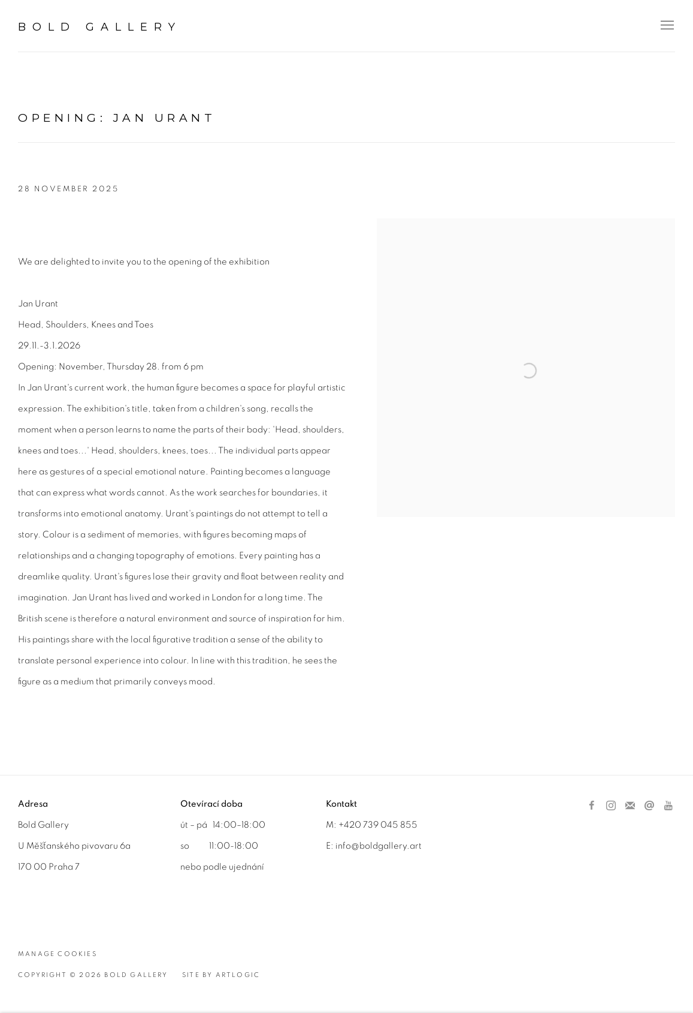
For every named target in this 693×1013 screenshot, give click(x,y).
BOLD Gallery (99, 27)
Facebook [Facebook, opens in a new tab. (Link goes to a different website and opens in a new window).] (591, 806)
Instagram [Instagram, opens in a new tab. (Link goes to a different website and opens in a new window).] (611, 806)
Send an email (649, 806)
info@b (350, 845)
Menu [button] (666, 26)
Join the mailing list (630, 806)
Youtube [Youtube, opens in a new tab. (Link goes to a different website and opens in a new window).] (668, 806)
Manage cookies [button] (57, 954)
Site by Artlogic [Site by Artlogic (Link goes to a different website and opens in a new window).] (221, 975)
